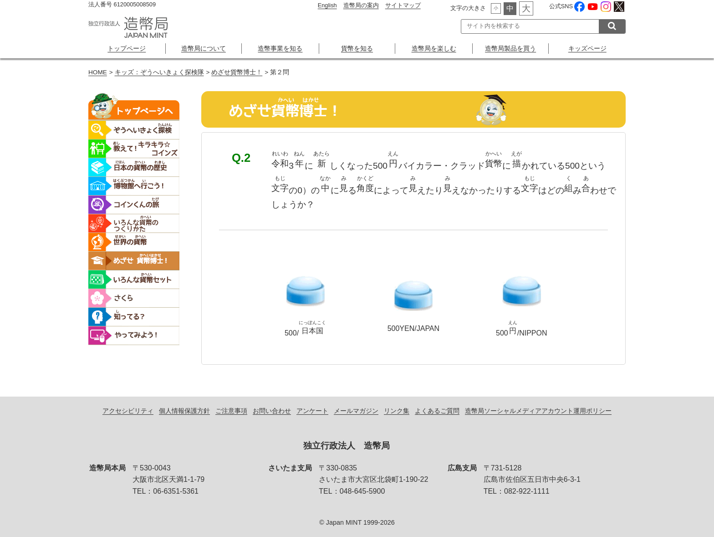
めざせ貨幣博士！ (236, 72)
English (327, 5)
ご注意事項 (231, 410)
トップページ (126, 48)
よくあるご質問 (437, 410)
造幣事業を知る (280, 48)
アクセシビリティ (127, 410)
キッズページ (587, 48)
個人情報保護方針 (184, 410)
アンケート (312, 410)
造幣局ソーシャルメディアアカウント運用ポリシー (538, 410)
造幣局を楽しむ (434, 48)
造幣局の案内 (361, 5)
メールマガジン (356, 410)
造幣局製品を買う (510, 48)
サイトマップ (403, 5)
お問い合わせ (272, 410)
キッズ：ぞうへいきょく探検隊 (159, 72)
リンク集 (396, 410)
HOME (97, 72)
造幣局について (203, 48)
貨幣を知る (357, 48)
